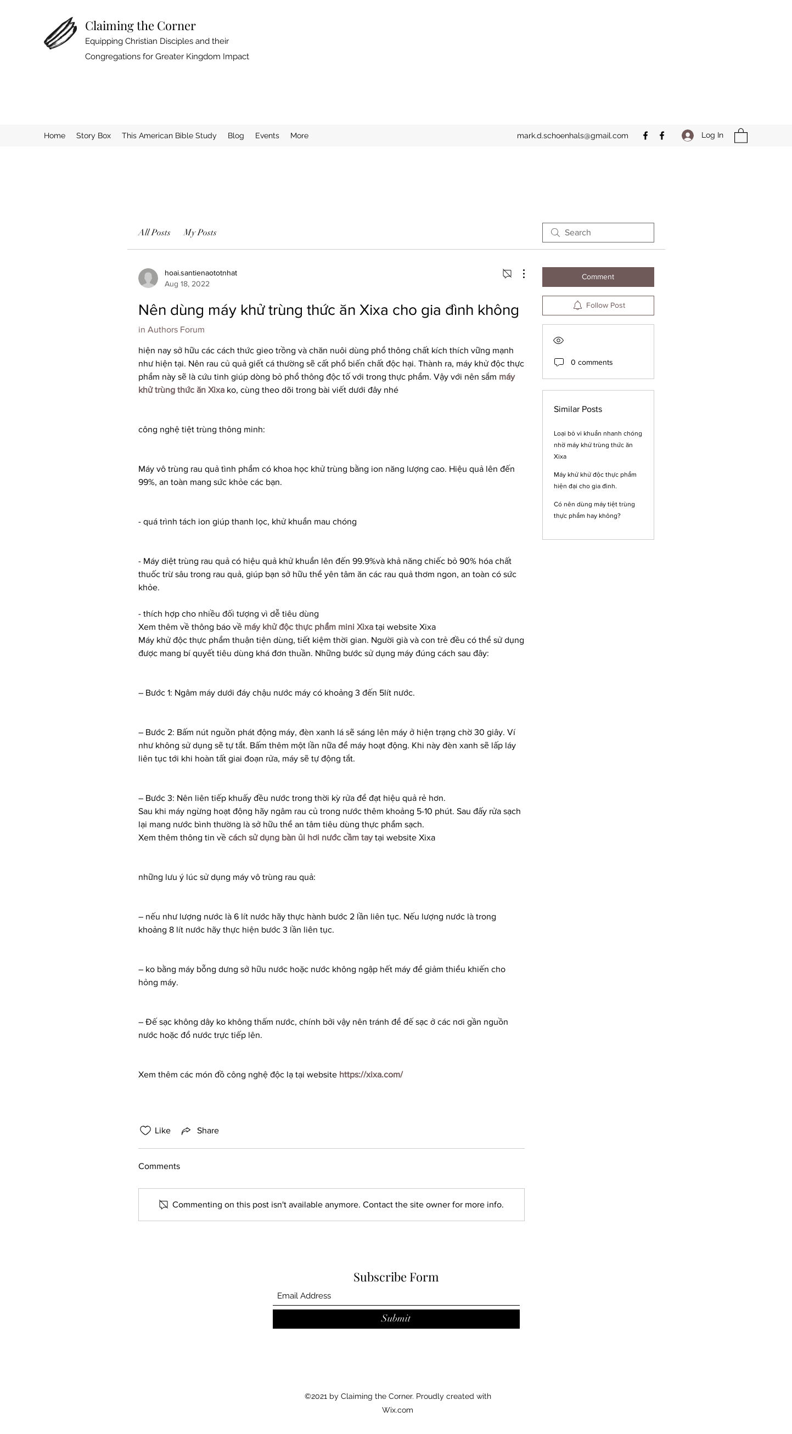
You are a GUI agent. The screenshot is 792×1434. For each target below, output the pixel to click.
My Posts (200, 232)
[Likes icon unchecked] (145, 1130)
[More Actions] (518, 273)
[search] (598, 232)
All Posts (154, 232)
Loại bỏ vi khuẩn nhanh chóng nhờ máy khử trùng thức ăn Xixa (598, 445)
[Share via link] (199, 1130)
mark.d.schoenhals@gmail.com (572, 135)
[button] (741, 135)
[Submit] (396, 1319)
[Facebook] (645, 135)
